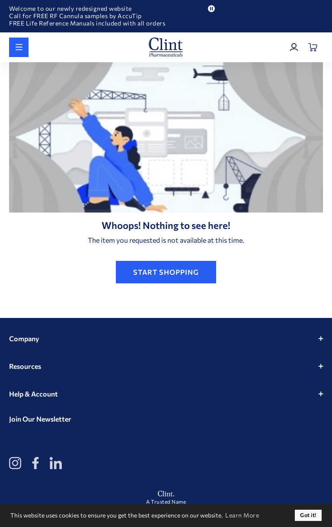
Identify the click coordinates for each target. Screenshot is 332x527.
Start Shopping (166, 272)
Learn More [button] (242, 515)
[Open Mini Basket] (313, 47)
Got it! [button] (308, 515)
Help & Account (33, 394)
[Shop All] (19, 47)
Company (24, 338)
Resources (25, 366)
